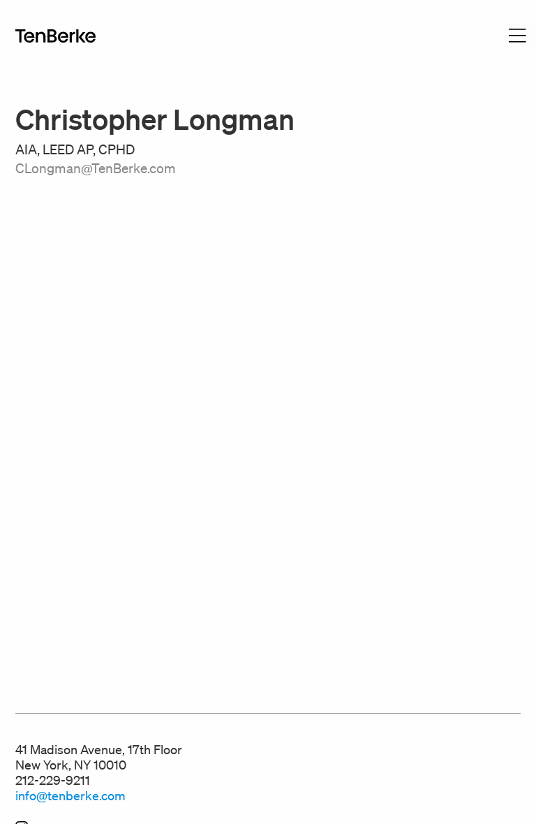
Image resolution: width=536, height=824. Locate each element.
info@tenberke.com (70, 795)
